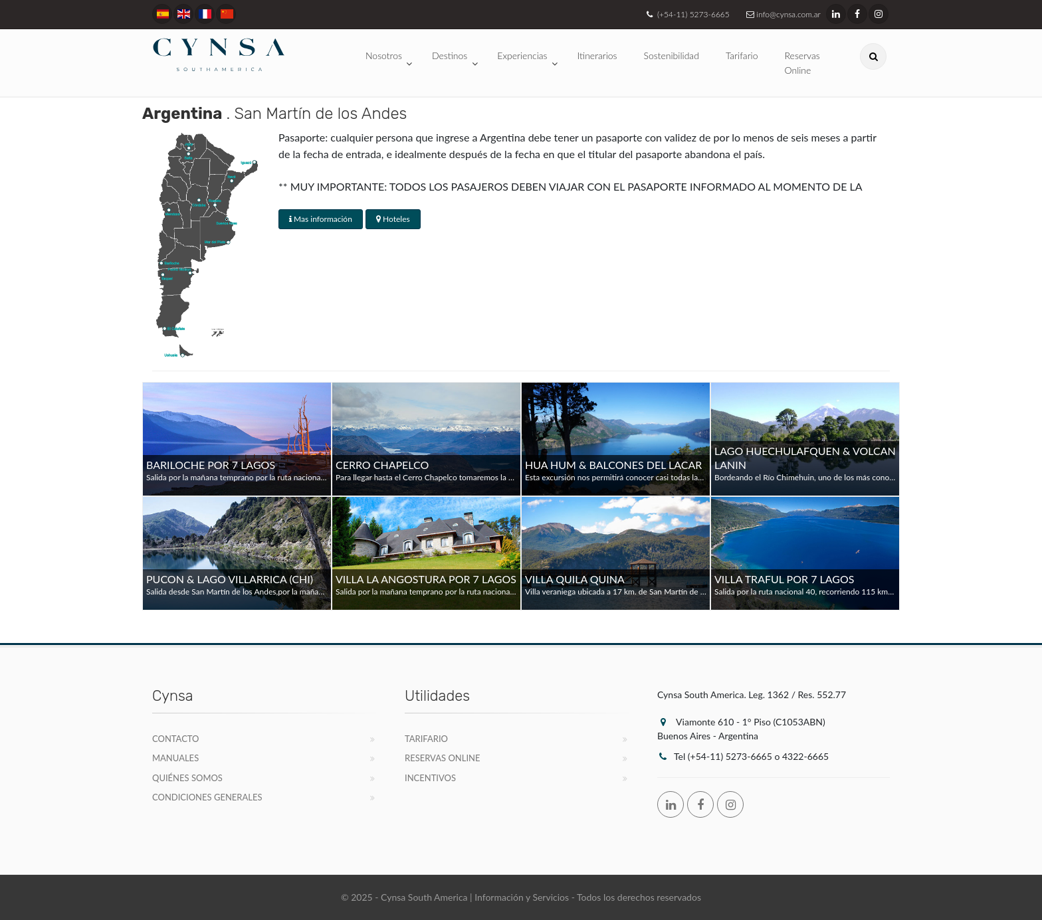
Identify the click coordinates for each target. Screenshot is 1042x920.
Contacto (175, 738)
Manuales (175, 758)
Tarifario (742, 55)
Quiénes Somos (187, 778)
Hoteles (393, 219)
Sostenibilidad (671, 55)
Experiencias (522, 55)
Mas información (320, 219)
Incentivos (430, 778)
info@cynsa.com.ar (782, 14)
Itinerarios (597, 55)
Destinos (449, 55)
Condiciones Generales (207, 797)
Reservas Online (802, 63)
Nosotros (383, 55)
